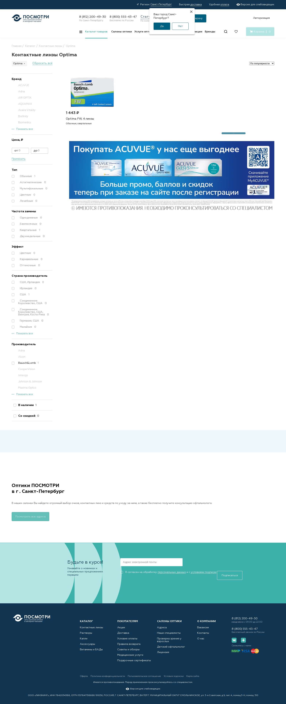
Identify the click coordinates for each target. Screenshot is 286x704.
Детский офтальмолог (171, 643)
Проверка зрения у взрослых (169, 636)
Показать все (24, 129)
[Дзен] (241, 639)
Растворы (86, 629)
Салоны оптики (121, 31)
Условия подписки (188, 673)
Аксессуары (87, 640)
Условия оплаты (127, 635)
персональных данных (172, 571)
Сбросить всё (42, 63)
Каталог (86, 617)
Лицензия (163, 649)
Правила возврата (128, 640)
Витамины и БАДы (91, 646)
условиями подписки (204, 571)
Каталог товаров (96, 31)
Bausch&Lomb (27, 363)
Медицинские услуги (130, 652)
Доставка (123, 629)
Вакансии (203, 623)
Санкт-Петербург (161, 4)
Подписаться (198, 561)
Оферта (84, 673)
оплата (224, 4)
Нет (180, 26)
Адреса (162, 623)
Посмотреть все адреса (30, 516)
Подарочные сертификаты (134, 657)
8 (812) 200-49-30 (92, 16)
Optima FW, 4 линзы (81, 122)
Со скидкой (27, 416)
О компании (206, 617)
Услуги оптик (143, 31)
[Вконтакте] (234, 639)
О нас (200, 635)
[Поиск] (225, 31)
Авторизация (261, 18)
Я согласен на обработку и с (168, 571)
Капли (83, 635)
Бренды (210, 31)
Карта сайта (211, 673)
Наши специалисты (169, 629)
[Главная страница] (30, 18)
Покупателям (127, 617)
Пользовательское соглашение (154, 673)
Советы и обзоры (128, 646)
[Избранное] (236, 31)
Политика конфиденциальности (112, 673)
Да (162, 26)
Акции (121, 623)
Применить (19, 159)
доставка (196, 4)
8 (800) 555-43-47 (123, 16)
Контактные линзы (91, 623)
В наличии (26, 405)
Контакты (203, 629)
